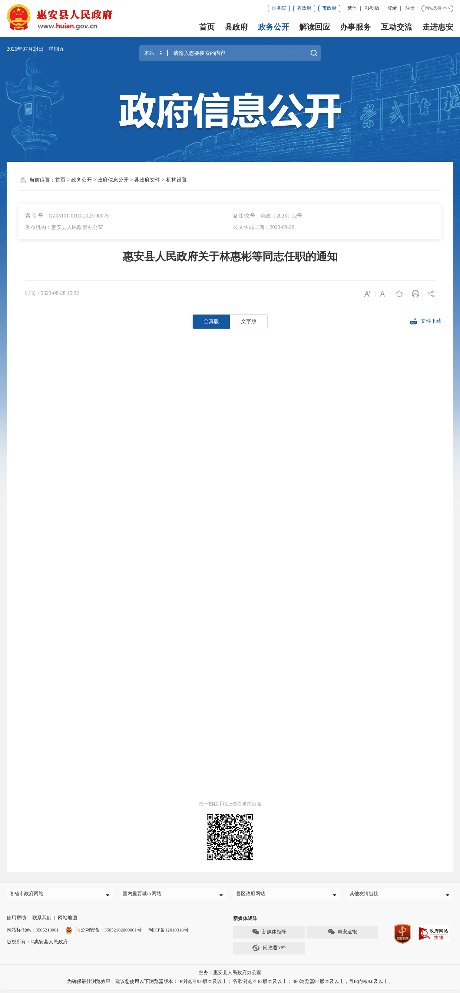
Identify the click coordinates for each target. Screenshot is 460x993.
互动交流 (396, 27)
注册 (410, 8)
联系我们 (42, 920)
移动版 (372, 8)
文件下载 (425, 322)
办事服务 (355, 27)
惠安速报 (342, 935)
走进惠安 (437, 27)
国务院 (279, 8)
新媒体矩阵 (269, 935)
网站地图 (67, 920)
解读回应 (314, 27)
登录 (392, 8)
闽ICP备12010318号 (168, 933)
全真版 (211, 321)
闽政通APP (268, 951)
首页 (207, 27)
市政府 (329, 8)
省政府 (304, 8)
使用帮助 (16, 920)
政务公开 (273, 27)
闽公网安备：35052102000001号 (103, 933)
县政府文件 (147, 180)
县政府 (236, 27)
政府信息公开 (113, 180)
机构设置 (176, 180)
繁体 (352, 8)
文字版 (249, 321)
